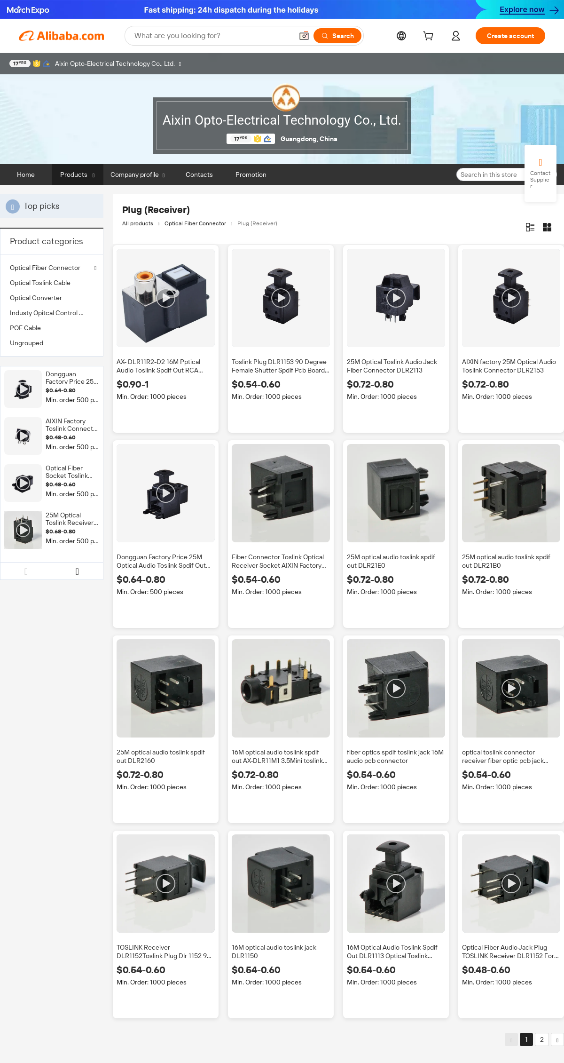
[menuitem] (51, 282)
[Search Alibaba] (212, 36)
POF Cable (25, 328)
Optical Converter (36, 297)
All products (137, 223)
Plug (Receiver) (257, 223)
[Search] (337, 35)
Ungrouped (26, 343)
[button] (304, 35)
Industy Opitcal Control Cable (52, 313)
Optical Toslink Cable (40, 282)
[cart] (430, 37)
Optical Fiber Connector (45, 267)
